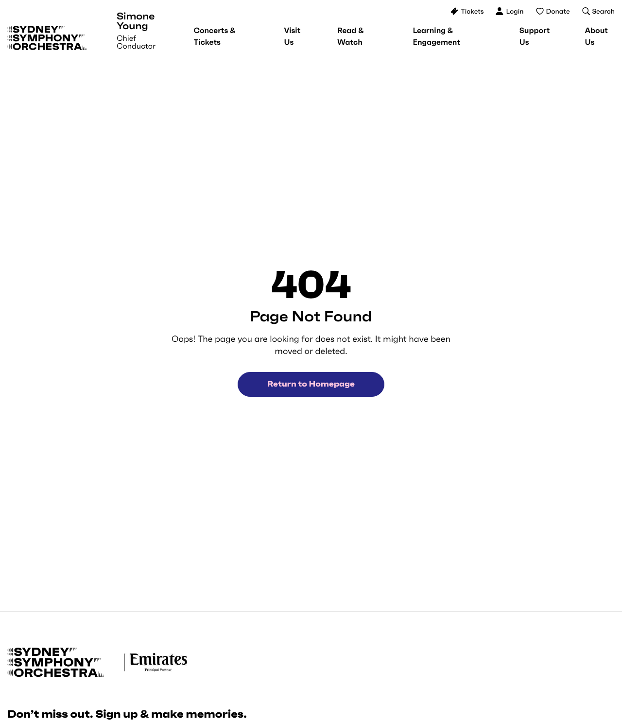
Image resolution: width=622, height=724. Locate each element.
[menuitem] (214, 36)
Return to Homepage (311, 384)
